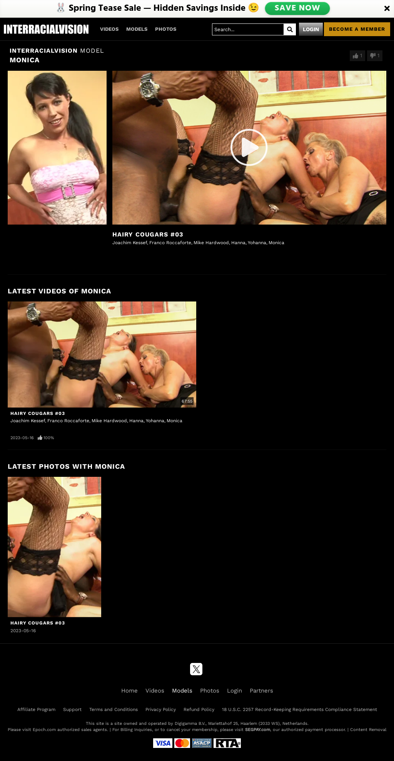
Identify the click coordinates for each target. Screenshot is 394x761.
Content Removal (368, 729)
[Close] (387, 9)
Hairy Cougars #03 (147, 234)
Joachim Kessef (129, 242)
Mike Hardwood (211, 242)
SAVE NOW (297, 8)
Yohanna (257, 242)
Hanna (238, 242)
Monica (276, 242)
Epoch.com (44, 729)
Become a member (357, 29)
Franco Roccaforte (170, 242)
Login (311, 29)
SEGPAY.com (257, 729)
